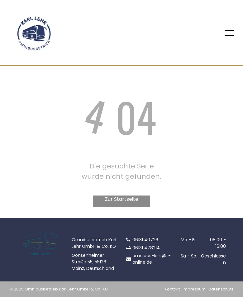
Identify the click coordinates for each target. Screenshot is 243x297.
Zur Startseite (121, 199)
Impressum (194, 289)
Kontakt (172, 289)
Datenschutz (221, 289)
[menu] (229, 33)
